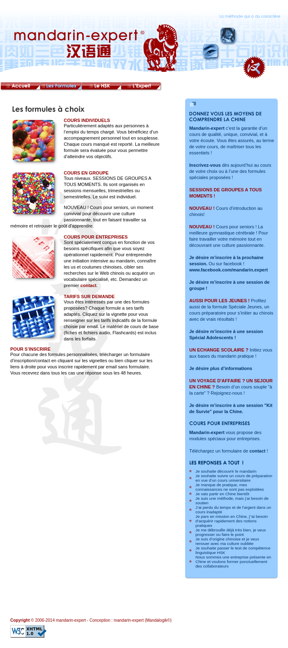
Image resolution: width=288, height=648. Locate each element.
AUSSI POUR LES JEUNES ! (219, 300)
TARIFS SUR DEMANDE (89, 296)
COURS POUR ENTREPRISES (96, 236)
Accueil (20, 87)
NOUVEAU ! (202, 208)
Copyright (20, 620)
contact (88, 285)
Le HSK (103, 87)
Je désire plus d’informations (220, 368)
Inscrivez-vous (205, 165)
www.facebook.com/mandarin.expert (228, 269)
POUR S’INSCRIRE (30, 349)
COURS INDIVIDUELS (87, 120)
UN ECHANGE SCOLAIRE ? (219, 349)
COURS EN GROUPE (86, 172)
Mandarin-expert (207, 128)
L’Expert (144, 87)
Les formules (62, 87)
